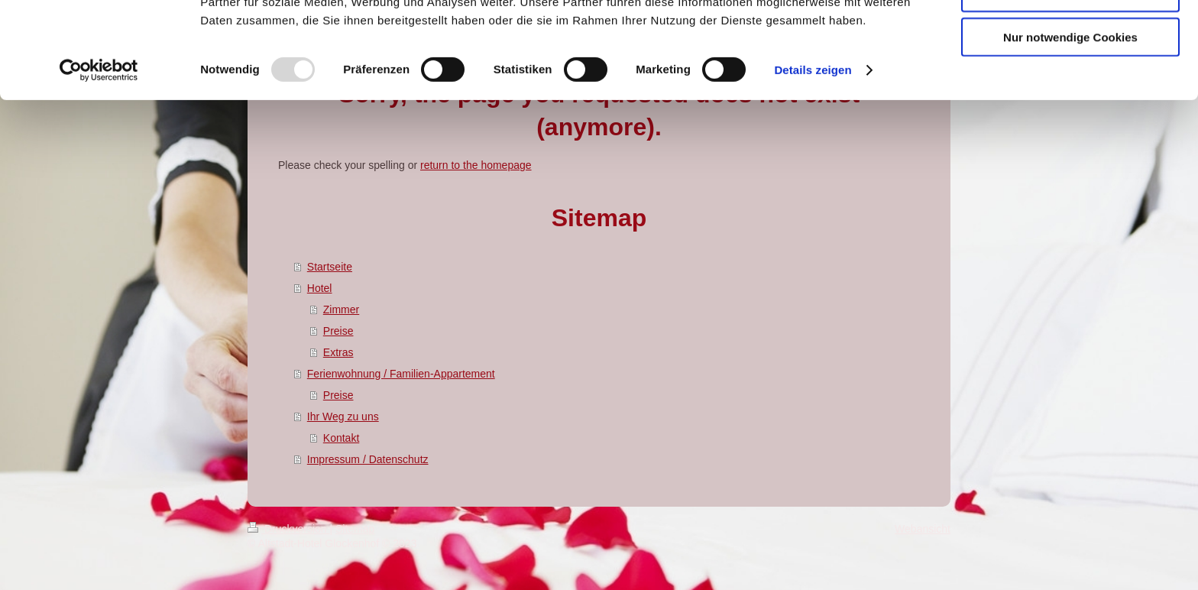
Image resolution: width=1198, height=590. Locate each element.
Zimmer (341, 309)
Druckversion (288, 529)
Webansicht (922, 529)
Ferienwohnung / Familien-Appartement (401, 374)
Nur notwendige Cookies (1070, 127)
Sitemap (354, 529)
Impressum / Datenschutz (368, 459)
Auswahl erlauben (1070, 82)
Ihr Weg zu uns (343, 416)
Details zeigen (812, 160)
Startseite (329, 267)
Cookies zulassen (1070, 37)
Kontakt (341, 438)
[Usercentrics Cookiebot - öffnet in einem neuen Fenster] (99, 160)
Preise (338, 331)
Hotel (319, 288)
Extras (338, 352)
